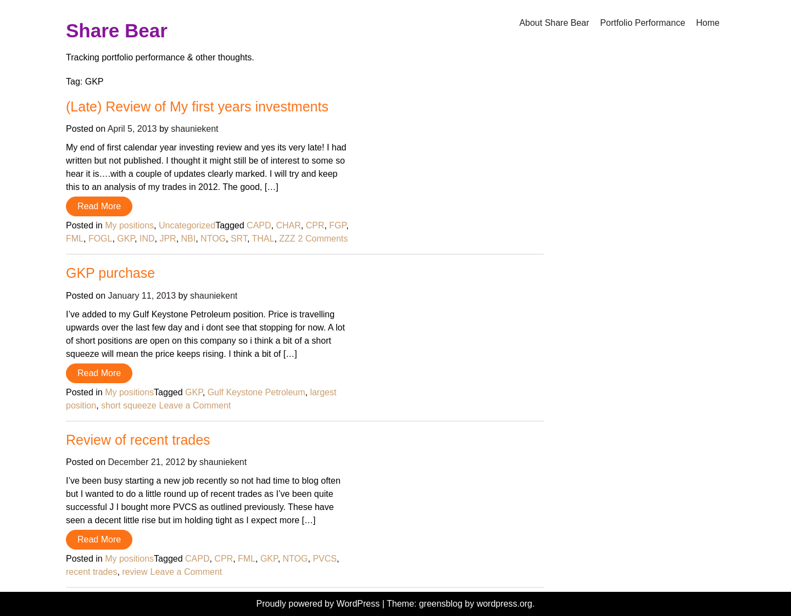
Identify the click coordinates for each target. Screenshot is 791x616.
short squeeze (129, 405)
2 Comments (323, 238)
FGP (337, 225)
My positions (129, 225)
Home (708, 22)
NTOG (213, 238)
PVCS (325, 558)
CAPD (259, 225)
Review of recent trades (138, 439)
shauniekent (194, 128)
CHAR (288, 225)
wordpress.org (504, 603)
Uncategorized (187, 225)
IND (147, 238)
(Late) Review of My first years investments (197, 106)
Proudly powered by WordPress (319, 603)
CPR (315, 225)
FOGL (100, 238)
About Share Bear (554, 22)
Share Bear (117, 30)
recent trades (91, 571)
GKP (126, 238)
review (134, 571)
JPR (167, 238)
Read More (99, 206)
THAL (263, 238)
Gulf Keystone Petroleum (256, 392)
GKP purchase (110, 273)
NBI (188, 238)
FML (74, 238)
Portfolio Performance (643, 22)
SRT (239, 238)
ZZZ (287, 238)
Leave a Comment (195, 405)
